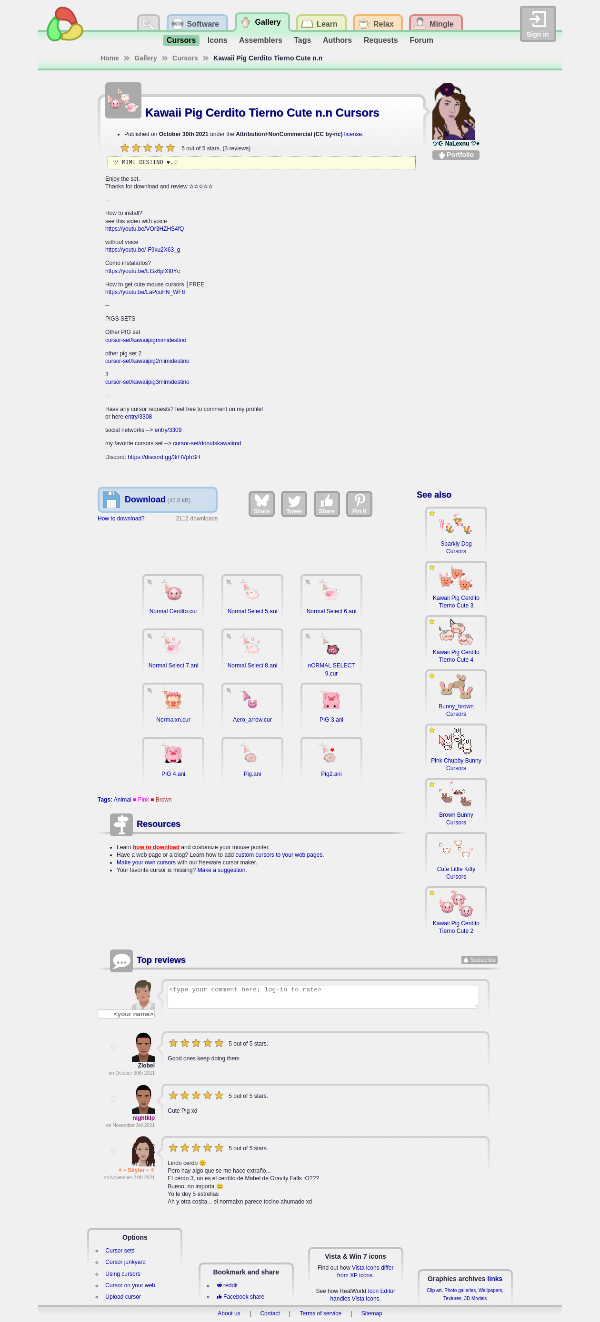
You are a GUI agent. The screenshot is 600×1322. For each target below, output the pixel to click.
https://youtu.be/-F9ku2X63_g (142, 249)
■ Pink (141, 799)
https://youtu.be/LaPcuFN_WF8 (145, 292)
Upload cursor (123, 1296)
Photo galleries (460, 1290)
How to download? (121, 518)
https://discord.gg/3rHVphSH (164, 457)
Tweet (294, 504)
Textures (452, 1298)
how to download (156, 847)
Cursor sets (119, 1250)
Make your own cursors (146, 862)
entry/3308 (138, 416)
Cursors (181, 40)
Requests (381, 40)
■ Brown (161, 799)
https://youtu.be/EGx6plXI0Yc (142, 271)
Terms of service (320, 1313)
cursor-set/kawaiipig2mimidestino (147, 361)
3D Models (475, 1298)
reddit (227, 1285)
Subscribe (483, 960)
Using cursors (122, 1274)
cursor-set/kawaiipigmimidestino (145, 340)
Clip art (434, 1290)
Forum (421, 40)
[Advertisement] (252, 543)
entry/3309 (168, 430)
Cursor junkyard (125, 1262)
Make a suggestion (222, 870)
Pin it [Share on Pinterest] (359, 504)
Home (109, 58)
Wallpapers (490, 1290)
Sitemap (371, 1313)
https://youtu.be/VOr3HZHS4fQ (144, 228)
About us (229, 1313)
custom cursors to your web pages (279, 855)
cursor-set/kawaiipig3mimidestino (147, 382)
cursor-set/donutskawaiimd (207, 443)
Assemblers (260, 40)
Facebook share (240, 1296)
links (494, 1279)
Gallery (145, 58)
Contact (270, 1313)
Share (262, 504)
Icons (218, 40)
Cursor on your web (130, 1285)
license (353, 134)
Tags (302, 40)
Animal (122, 799)
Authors (337, 40)
